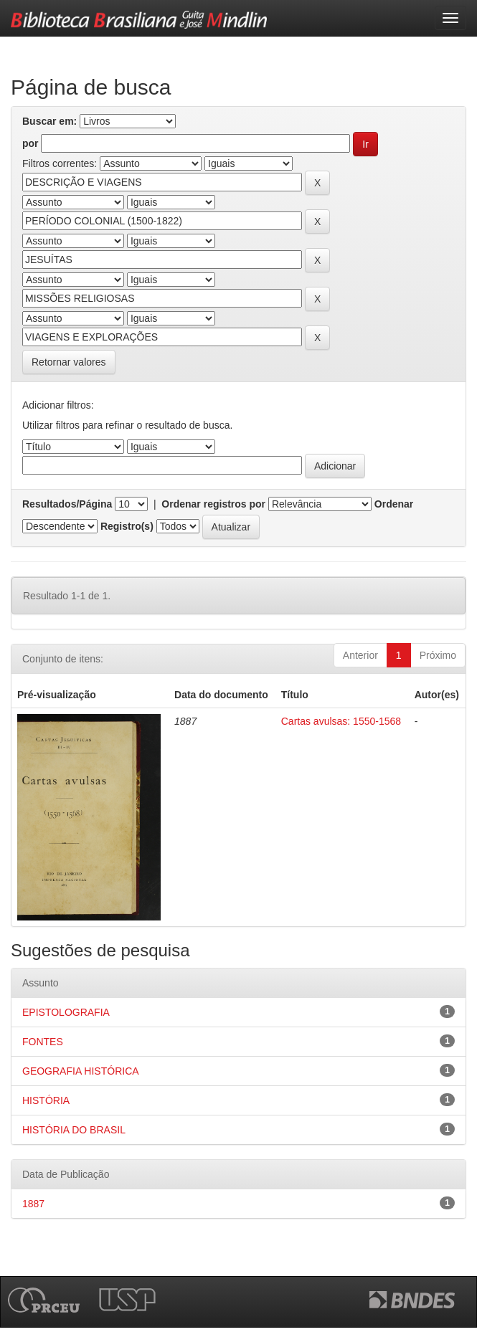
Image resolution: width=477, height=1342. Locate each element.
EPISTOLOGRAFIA (66, 1012)
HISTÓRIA (46, 1100)
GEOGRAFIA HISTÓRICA (80, 1071)
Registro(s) (127, 526)
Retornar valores (69, 362)
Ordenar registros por (213, 504)
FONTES (42, 1041)
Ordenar (393, 504)
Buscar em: (49, 121)
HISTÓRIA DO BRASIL (74, 1130)
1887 (33, 1203)
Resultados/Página (67, 504)
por (30, 143)
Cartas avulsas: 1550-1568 (341, 721)
